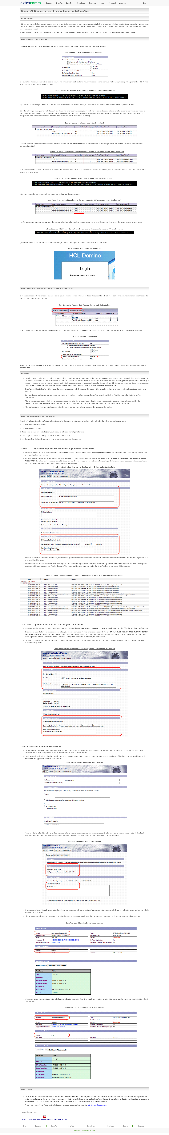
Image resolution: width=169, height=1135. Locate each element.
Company (49, 3)
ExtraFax (59, 3)
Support (102, 3)
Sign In (145, 3)
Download (112, 3)
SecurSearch (81, 3)
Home (25, 1126)
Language (122, 3)
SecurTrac (69, 3)
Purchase (92, 3)
